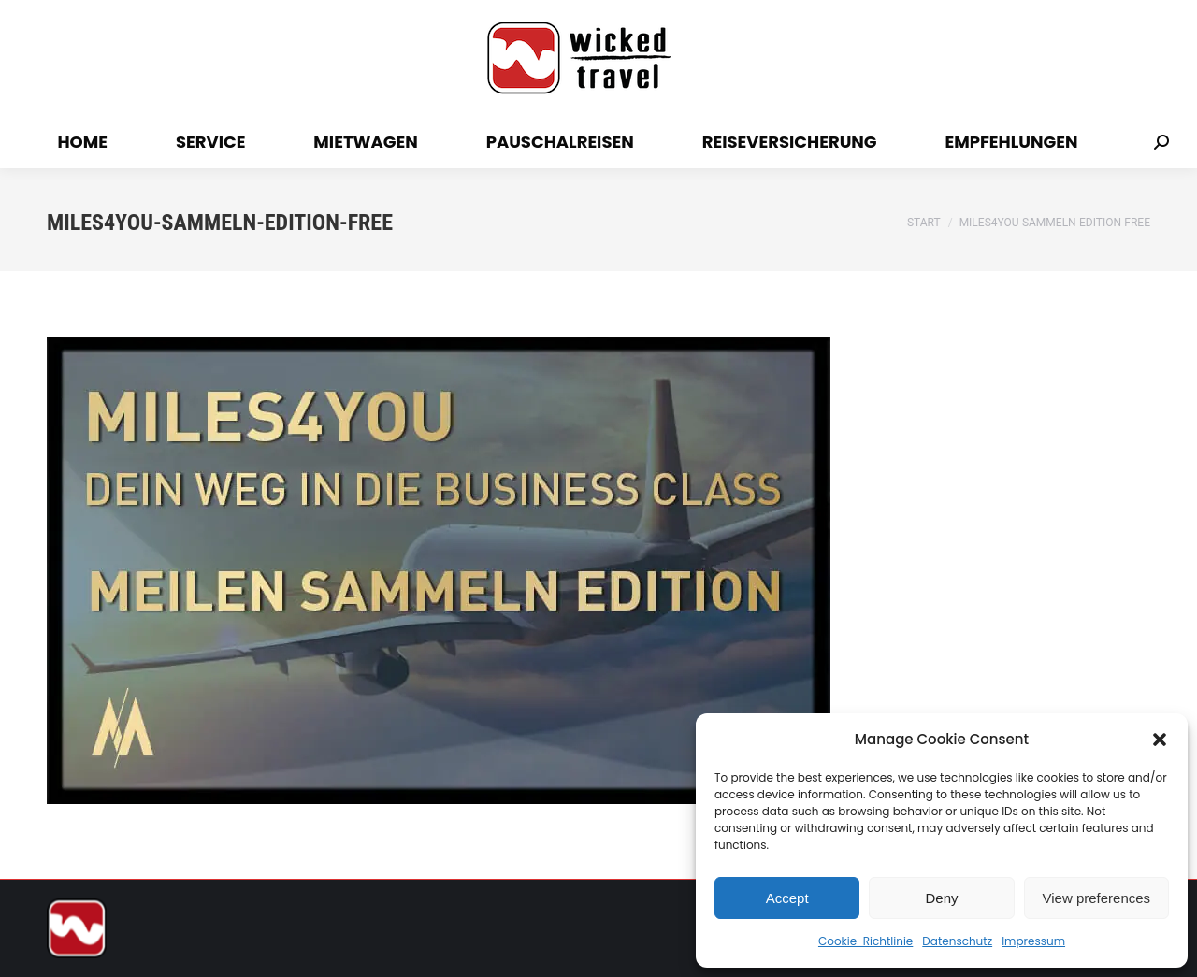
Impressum (1033, 941)
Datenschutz (957, 941)
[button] (1159, 739)
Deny (941, 898)
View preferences (1097, 898)
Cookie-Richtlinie (865, 941)
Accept (787, 898)
